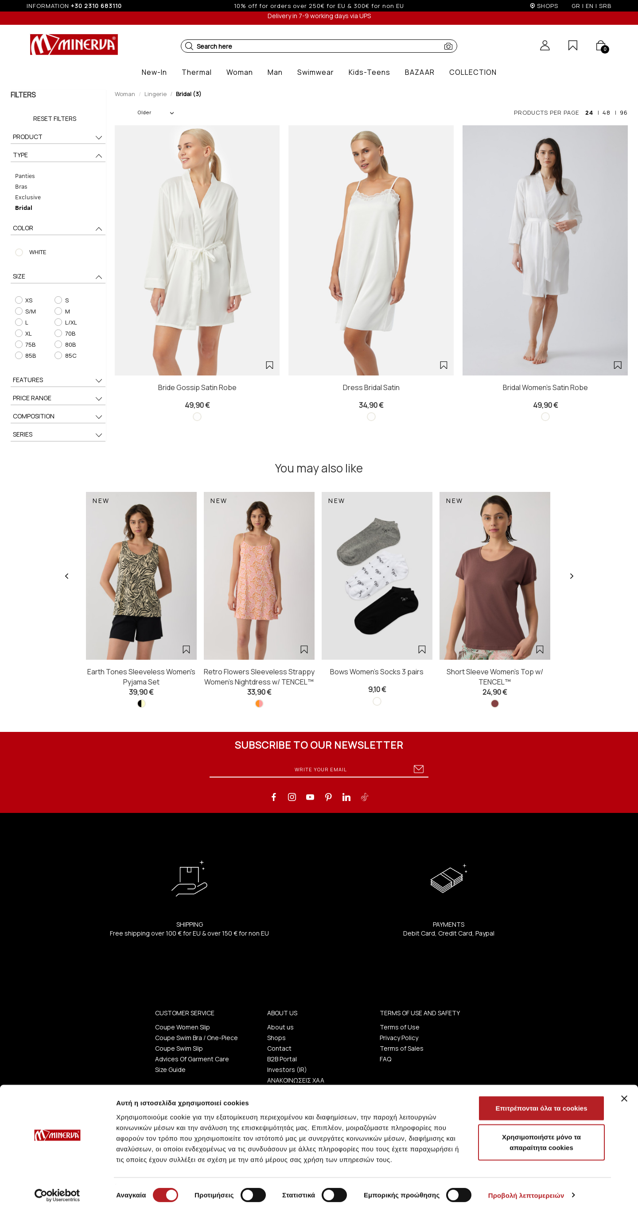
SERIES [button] (58, 435)
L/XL (65, 322)
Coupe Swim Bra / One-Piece (196, 1037)
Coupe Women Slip (182, 1027)
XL (23, 333)
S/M (25, 311)
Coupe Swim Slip (179, 1048)
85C (65, 356)
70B (64, 333)
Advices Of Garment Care (192, 1059)
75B (25, 344)
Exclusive (27, 197)
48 (607, 112)
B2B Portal (282, 1059)
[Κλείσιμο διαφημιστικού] (624, 1093)
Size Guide (170, 1069)
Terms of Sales (402, 1048)
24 (589, 112)
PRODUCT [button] (58, 137)
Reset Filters (54, 118)
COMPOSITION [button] (58, 417)
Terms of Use (400, 1027)
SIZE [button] (58, 277)
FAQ (385, 1059)
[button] (189, 46)
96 (624, 112)
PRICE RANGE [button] (58, 399)
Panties (25, 175)
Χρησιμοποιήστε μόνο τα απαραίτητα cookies (541, 1137)
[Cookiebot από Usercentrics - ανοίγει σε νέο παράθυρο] (57, 1189)
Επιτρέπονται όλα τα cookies (541, 1102)
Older (156, 112)
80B (64, 344)
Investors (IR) (287, 1069)
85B (25, 356)
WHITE (37, 252)
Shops (276, 1037)
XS (23, 300)
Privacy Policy (399, 1037)
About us (280, 1027)
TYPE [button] (58, 156)
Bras (21, 186)
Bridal (23, 207)
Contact (279, 1048)
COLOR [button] (58, 229)
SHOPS (547, 6)
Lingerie (155, 94)
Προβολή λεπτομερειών (526, 1189)
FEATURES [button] (58, 380)
